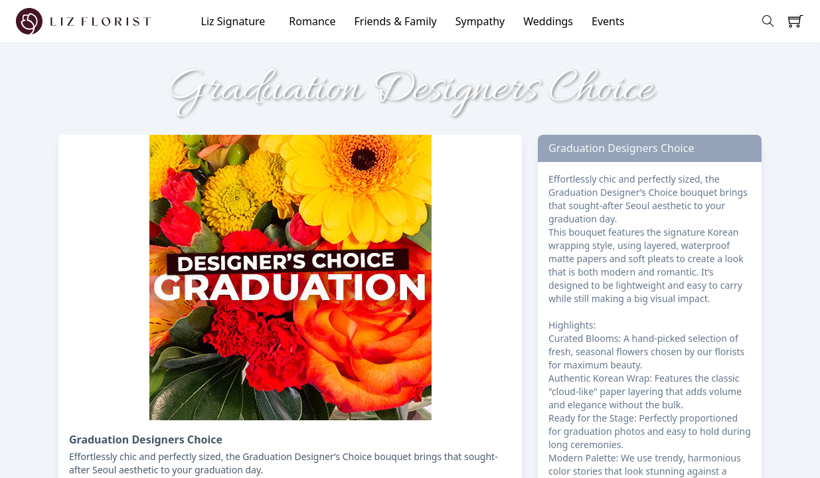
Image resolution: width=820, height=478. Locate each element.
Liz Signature (233, 21)
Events (608, 21)
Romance (312, 21)
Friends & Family (396, 21)
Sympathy (480, 21)
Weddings (548, 21)
